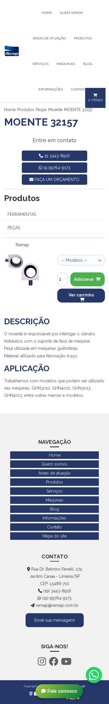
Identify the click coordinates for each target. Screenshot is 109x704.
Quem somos (71, 13)
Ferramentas (22, 214)
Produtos (83, 38)
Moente (55, 109)
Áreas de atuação (49, 38)
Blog (87, 64)
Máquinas (66, 64)
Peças (41, 109)
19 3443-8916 (54, 155)
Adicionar (87, 279)
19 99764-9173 (54, 167)
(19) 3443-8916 (54, 591)
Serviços (40, 64)
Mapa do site (54, 536)
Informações (50, 89)
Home (47, 13)
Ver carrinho (81, 297)
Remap (22, 244)
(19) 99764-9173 (54, 598)
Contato (78, 89)
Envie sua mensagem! (54, 620)
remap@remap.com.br (54, 605)
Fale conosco (59, 691)
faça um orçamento (54, 179)
